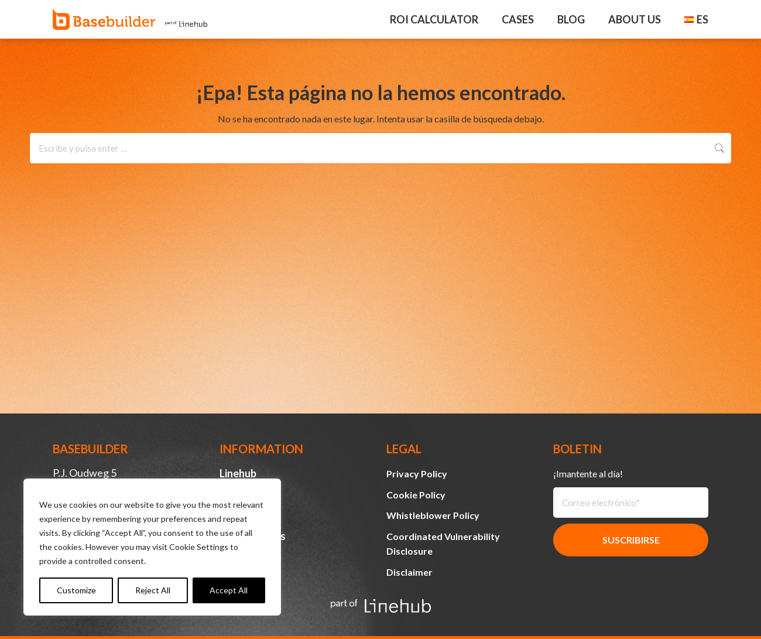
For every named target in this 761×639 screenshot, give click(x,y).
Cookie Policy (415, 494)
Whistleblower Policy (432, 515)
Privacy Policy (416, 473)
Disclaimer (409, 572)
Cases (518, 19)
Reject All (152, 590)
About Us (634, 19)
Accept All (229, 590)
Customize (76, 590)
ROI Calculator (434, 19)
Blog (571, 19)
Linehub (238, 473)
